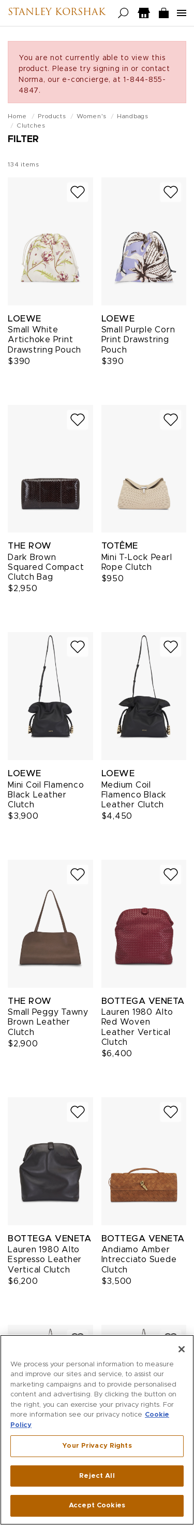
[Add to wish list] (77, 192)
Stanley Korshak (57, 13)
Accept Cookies (97, 1506)
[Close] (181, 1349)
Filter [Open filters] (23, 139)
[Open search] (123, 13)
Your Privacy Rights (96, 1446)
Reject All (96, 1476)
